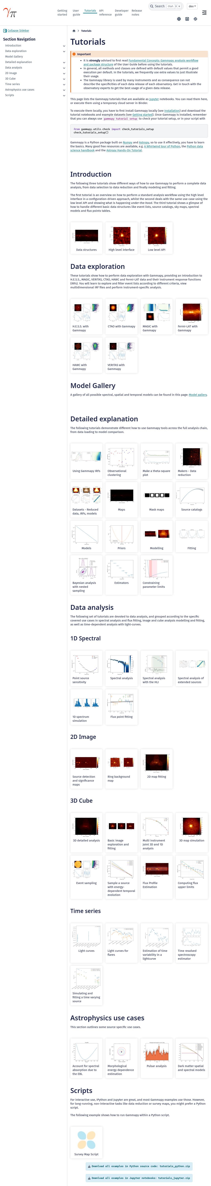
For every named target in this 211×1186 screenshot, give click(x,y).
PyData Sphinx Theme (185, 1177)
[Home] (59, 31)
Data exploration (15, 51)
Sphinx (196, 1171)
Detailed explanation (18, 62)
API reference (105, 12)
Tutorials (90, 10)
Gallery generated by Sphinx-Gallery (189, 1153)
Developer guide (121, 12)
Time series (12, 84)
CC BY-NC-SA (32, 1173)
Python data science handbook (178, 142)
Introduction (13, 45)
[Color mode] (179, 19)
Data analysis (13, 67)
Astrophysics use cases (19, 89)
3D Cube (10, 78)
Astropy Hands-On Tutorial (79, 146)
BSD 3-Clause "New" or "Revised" (92, 1177)
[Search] (165, 6)
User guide (76, 12)
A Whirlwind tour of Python (133, 142)
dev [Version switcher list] (191, 6)
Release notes (137, 12)
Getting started (62, 12)
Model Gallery (14, 56)
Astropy (129, 138)
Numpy (113, 138)
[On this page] (204, 12)
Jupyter (140, 95)
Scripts (9, 95)
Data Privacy (25, 1181)
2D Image (11, 73)
